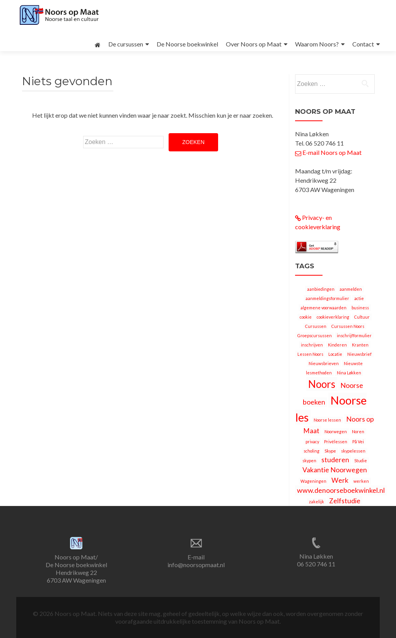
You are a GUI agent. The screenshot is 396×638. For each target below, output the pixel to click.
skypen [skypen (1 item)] (309, 460)
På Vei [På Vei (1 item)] (358, 441)
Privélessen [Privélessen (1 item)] (335, 441)
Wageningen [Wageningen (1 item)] (313, 481)
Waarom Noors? (317, 44)
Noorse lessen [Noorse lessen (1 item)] (327, 419)
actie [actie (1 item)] (359, 298)
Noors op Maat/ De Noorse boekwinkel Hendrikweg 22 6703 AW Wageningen (76, 568)
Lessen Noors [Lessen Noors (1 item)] (310, 354)
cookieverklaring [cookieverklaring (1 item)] (333, 316)
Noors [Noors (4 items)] (321, 384)
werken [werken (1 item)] (361, 481)
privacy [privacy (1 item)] (312, 441)
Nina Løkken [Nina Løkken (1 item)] (349, 372)
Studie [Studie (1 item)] (360, 460)
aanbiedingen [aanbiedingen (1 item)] (321, 289)
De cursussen (125, 44)
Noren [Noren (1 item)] (358, 431)
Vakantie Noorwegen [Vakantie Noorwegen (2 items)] (334, 470)
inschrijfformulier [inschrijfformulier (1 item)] (354, 335)
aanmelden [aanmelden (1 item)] (351, 289)
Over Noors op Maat (254, 44)
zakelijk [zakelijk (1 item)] (316, 501)
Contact (363, 44)
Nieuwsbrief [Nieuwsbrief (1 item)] (359, 354)
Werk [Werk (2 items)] (339, 480)
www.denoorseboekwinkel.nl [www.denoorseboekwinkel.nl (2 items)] (341, 490)
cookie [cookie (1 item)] (306, 316)
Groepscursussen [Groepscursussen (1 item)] (314, 335)
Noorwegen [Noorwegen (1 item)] (335, 431)
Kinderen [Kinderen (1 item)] (337, 344)
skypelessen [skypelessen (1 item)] (353, 450)
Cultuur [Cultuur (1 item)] (362, 316)
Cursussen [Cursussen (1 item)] (315, 326)
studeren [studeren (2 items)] (335, 460)
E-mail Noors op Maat (328, 152)
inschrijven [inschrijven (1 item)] (312, 344)
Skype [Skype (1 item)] (330, 450)
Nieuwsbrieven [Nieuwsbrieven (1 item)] (324, 363)
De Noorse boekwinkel (187, 44)
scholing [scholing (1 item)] (311, 450)
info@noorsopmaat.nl (196, 564)
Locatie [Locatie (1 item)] (335, 354)
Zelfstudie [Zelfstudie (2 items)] (344, 501)
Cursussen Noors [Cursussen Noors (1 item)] (347, 326)
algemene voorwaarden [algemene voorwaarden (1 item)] (323, 307)
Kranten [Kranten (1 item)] (360, 344)
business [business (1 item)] (360, 307)
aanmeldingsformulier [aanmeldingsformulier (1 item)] (327, 298)
